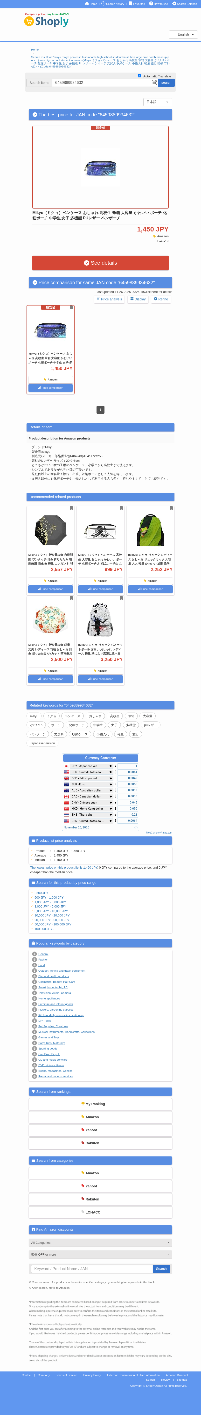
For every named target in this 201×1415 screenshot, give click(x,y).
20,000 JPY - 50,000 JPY (52, 920)
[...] (105, 83)
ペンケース (72, 716)
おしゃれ (95, 716)
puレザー (150, 725)
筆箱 (131, 716)
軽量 (121, 734)
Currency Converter (100, 758)
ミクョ (51, 716)
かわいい (36, 725)
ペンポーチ (38, 734)
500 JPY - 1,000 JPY (49, 897)
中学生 (98, 725)
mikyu (34, 716)
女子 (114, 725)
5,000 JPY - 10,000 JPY (51, 911)
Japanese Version (42, 743)
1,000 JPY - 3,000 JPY (50, 902)
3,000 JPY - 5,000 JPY (50, 906)
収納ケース (80, 734)
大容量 (147, 716)
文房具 (59, 734)
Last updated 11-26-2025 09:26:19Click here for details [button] (134, 292)
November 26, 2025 (76, 827)
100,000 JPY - (44, 929)
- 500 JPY (41, 893)
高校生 (114, 716)
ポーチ (56, 725)
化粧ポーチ (77, 725)
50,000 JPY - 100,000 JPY (53, 924)
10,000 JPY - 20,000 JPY (52, 915)
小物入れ (103, 734)
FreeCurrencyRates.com (159, 832)
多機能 (131, 725)
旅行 (135, 734)
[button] (154, 83)
